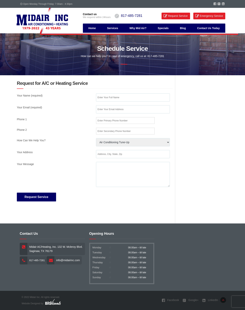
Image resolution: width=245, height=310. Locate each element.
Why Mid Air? (137, 28)
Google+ (190, 300)
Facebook (170, 300)
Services (112, 28)
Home (92, 28)
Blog (183, 28)
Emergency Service (211, 15)
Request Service (178, 15)
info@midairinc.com (68, 260)
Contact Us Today (208, 28)
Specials (163, 28)
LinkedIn (210, 300)
